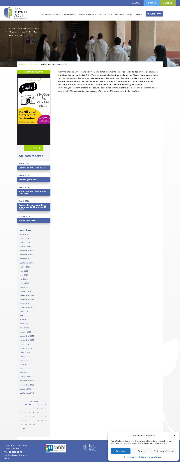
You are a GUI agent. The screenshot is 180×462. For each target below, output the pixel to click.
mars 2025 (24, 283)
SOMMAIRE (34, 147)
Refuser (142, 451)
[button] (174, 435)
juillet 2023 (25, 352)
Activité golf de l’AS (28, 179)
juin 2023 (24, 356)
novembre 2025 (27, 255)
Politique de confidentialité (135, 457)
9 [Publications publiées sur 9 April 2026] (33, 412)
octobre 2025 (25, 259)
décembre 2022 (27, 381)
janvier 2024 (25, 332)
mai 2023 (24, 360)
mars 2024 (24, 324)
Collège (167, 2)
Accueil (135, 2)
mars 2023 (24, 368)
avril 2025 (24, 279)
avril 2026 (24, 234)
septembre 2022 (27, 393)
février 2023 (25, 373)
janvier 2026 (25, 246)
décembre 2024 (27, 295)
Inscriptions (154, 13)
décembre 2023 (27, 336)
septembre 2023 (27, 348)
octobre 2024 (26, 303)
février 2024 (25, 328)
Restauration (86, 14)
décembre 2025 (27, 251)
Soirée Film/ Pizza (27, 220)
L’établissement (49, 14)
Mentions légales (154, 457)
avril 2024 (24, 320)
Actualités (106, 14)
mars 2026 (24, 238)
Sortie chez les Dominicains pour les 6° (32, 192)
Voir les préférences (164, 451)
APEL (137, 14)
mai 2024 (24, 316)
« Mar (22, 428)
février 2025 (25, 287)
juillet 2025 (25, 267)
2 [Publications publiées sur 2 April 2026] (33, 408)
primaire (151, 2)
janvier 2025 (25, 291)
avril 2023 (24, 364)
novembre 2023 (27, 340)
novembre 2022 (27, 385)
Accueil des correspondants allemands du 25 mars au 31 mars (32, 207)
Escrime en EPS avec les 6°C (32, 168)
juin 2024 (24, 311)
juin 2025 (24, 271)
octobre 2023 (25, 344)
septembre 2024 (27, 307)
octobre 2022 (25, 389)
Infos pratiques (123, 14)
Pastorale (69, 14)
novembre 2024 (27, 299)
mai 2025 (24, 275)
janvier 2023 (25, 377)
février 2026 (25, 242)
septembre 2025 (27, 263)
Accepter (120, 451)
